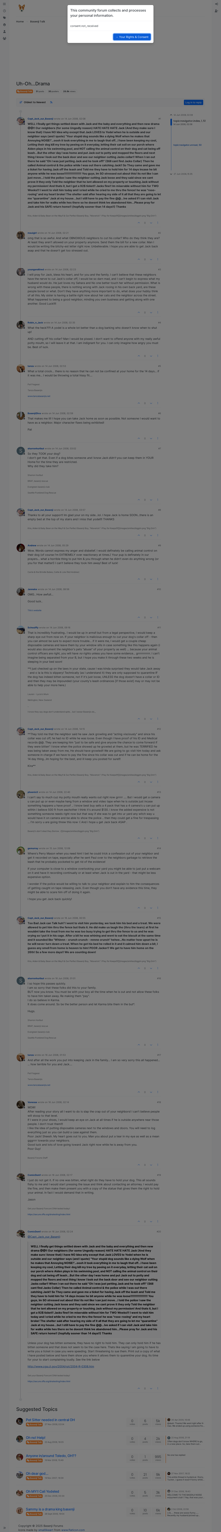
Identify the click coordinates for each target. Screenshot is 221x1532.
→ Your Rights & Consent (132, 37)
